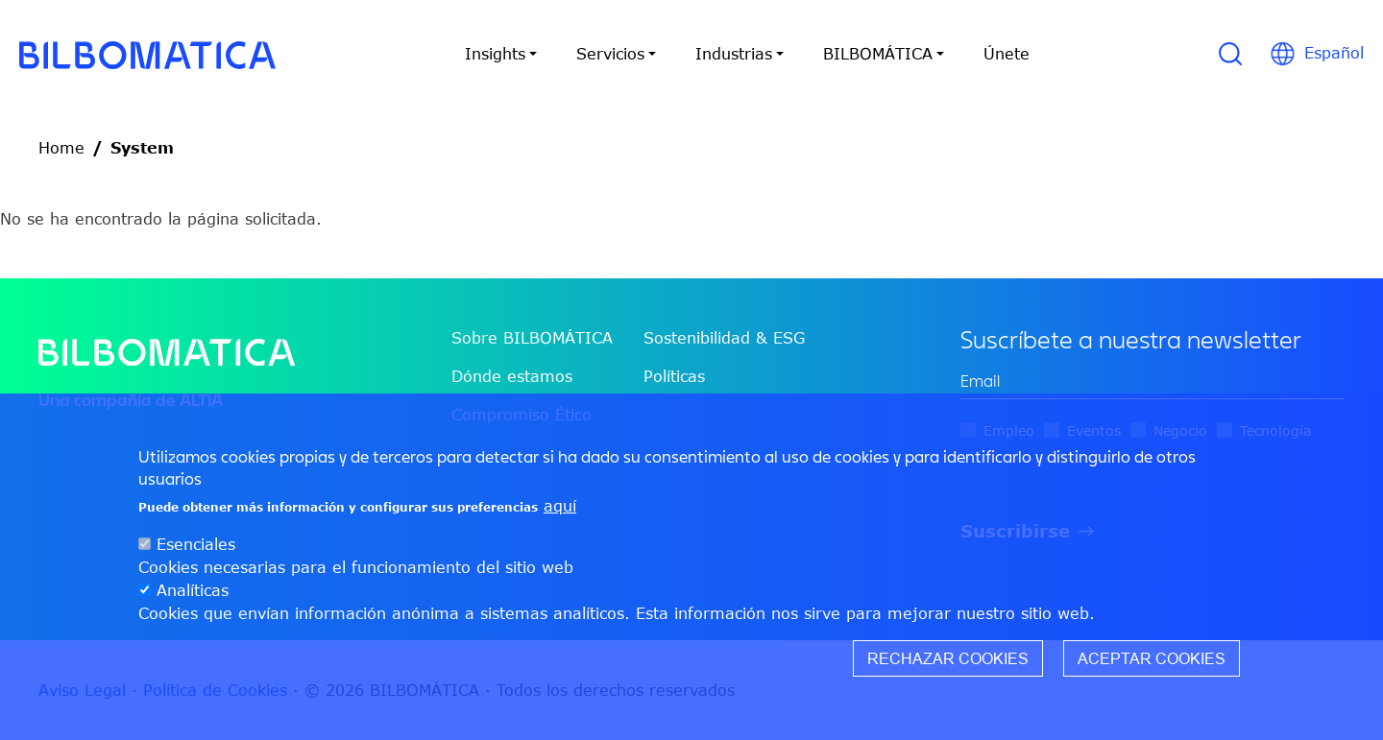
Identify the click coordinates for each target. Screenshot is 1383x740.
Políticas (674, 376)
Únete (1006, 53)
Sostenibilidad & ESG (724, 337)
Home (61, 147)
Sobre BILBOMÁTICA (532, 337)
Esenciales (196, 544)
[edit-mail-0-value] (1152, 381)
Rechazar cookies (948, 658)
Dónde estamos (511, 376)
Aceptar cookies (1151, 658)
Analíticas (193, 590)
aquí (560, 505)
